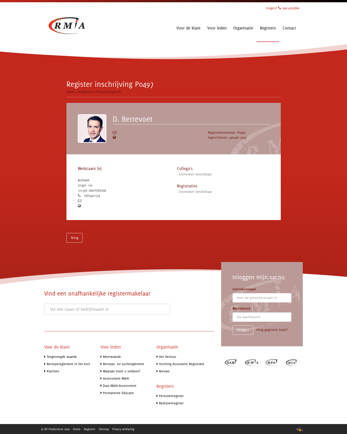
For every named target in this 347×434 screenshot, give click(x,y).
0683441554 (92, 195)
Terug (74, 238)
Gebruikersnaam (244, 289)
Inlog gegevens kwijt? (272, 330)
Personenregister (108, 92)
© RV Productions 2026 (55, 429)
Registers (85, 92)
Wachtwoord (241, 308)
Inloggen (243, 330)
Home (70, 92)
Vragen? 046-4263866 (282, 8)
